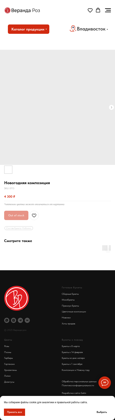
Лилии (7, 375)
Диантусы (9, 381)
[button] (90, 10)
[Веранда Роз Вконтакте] (27, 320)
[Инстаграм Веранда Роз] (13, 320)
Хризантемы (10, 370)
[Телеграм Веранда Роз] (20, 320)
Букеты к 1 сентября (72, 364)
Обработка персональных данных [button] (79, 381)
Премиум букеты (70, 305)
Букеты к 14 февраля (72, 352)
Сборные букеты (70, 293)
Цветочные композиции (74, 311)
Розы (6, 346)
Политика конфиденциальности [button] (78, 385)
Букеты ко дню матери (73, 358)
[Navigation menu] (108, 10)
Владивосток (91, 29)
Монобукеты (68, 299)
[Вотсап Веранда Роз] (6, 320)
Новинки (66, 317)
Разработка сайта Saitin (74, 393)
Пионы (7, 352)
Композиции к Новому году (76, 370)
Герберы (8, 358)
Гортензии (9, 364)
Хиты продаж (68, 323)
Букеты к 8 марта (71, 346)
